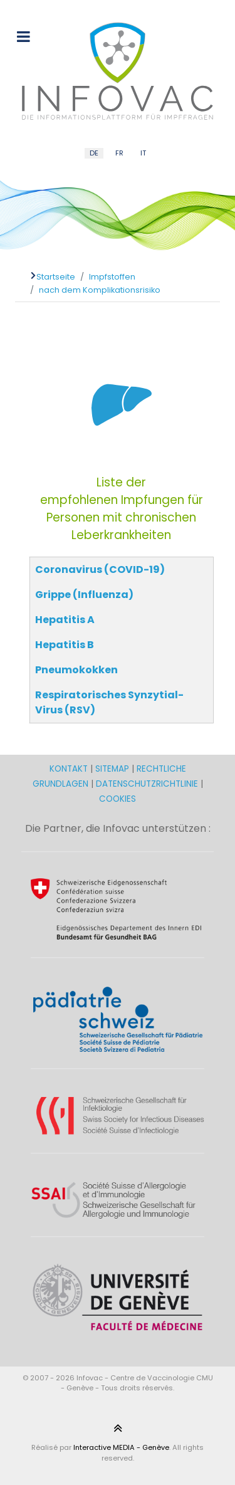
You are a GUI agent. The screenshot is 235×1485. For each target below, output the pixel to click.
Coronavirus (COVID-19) (100, 569)
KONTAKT (70, 769)
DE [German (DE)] (94, 153)
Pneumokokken (76, 670)
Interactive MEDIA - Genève (121, 1447)
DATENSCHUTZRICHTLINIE (147, 784)
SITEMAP (113, 769)
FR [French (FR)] (119, 153)
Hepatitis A (65, 619)
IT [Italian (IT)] (143, 153)
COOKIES (117, 799)
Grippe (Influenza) (84, 594)
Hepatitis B (64, 645)
